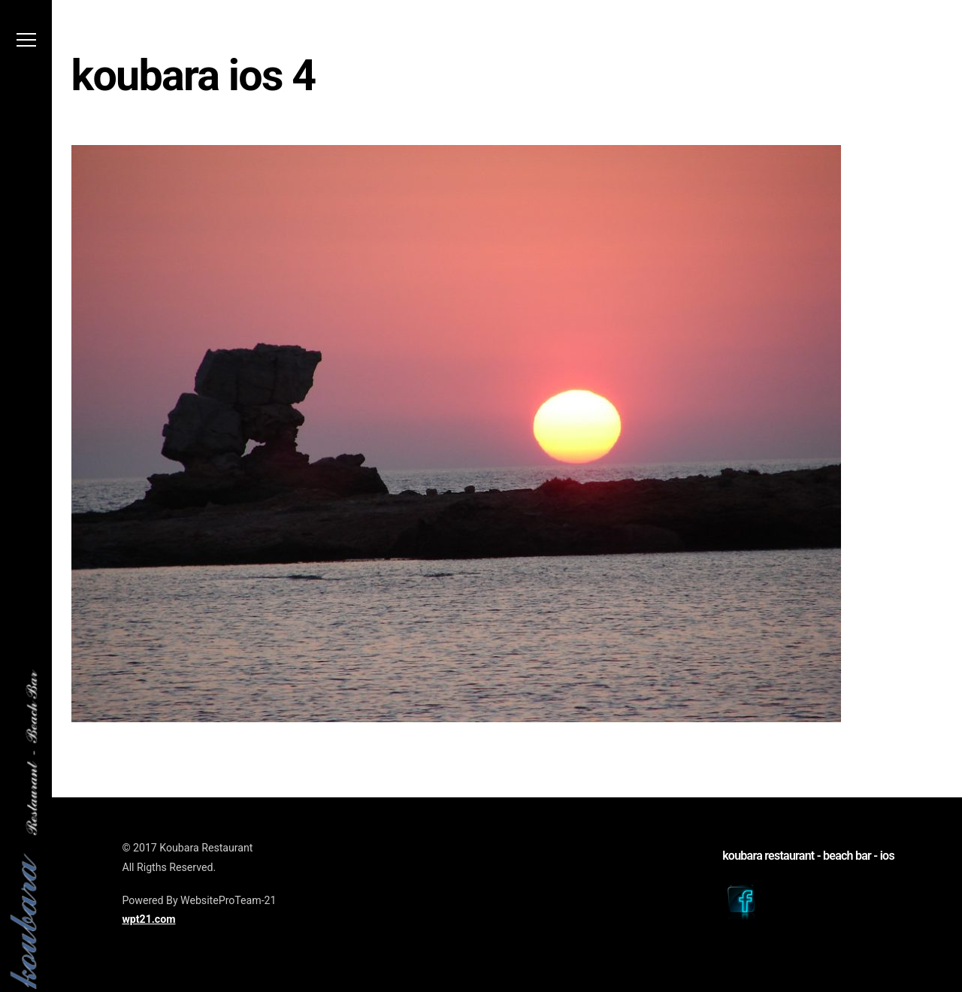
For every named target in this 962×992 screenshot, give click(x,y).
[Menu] (26, 44)
